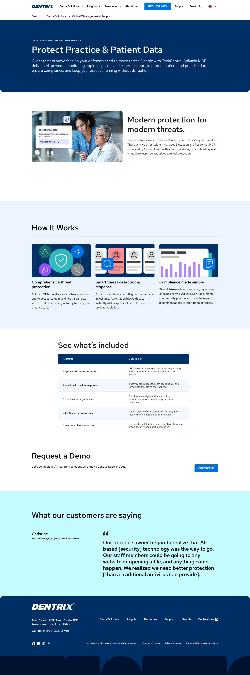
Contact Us (206, 468)
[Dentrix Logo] (53, 606)
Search (186, 619)
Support (179, 6)
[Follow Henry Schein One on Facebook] (34, 644)
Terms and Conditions (151, 643)
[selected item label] (212, 6)
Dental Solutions (109, 619)
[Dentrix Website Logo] (43, 6)
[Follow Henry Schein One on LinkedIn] (44, 644)
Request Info (157, 6)
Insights (131, 619)
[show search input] (196, 8)
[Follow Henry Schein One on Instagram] (49, 644)
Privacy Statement (173, 643)
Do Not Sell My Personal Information (202, 643)
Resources (150, 619)
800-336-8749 (57, 631)
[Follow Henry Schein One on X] (39, 644)
